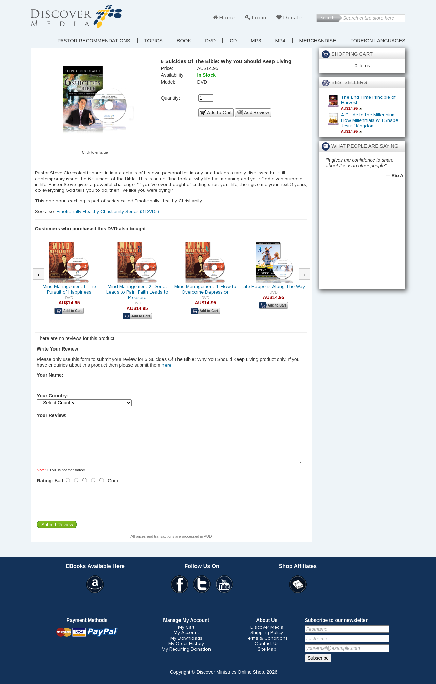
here (166, 365)
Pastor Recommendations (93, 40)
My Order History (186, 652)
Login (259, 17)
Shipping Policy (266, 641)
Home (227, 17)
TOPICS (153, 40)
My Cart (186, 635)
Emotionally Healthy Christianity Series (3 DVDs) (108, 211)
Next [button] (308, 274)
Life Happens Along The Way (274, 286)
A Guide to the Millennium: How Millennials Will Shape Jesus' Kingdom (369, 120)
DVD (210, 40)
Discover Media (266, 635)
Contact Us (267, 652)
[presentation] (88, 510)
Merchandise (317, 40)
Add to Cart (219, 112)
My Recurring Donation (186, 657)
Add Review (256, 112)
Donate (293, 17)
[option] (69, 283)
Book (184, 40)
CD (233, 40)
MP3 (256, 40)
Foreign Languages (377, 40)
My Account (186, 641)
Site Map (267, 657)
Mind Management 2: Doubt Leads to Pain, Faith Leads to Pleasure (137, 292)
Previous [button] (42, 274)
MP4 (280, 40)
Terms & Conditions (267, 646)
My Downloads (186, 646)
